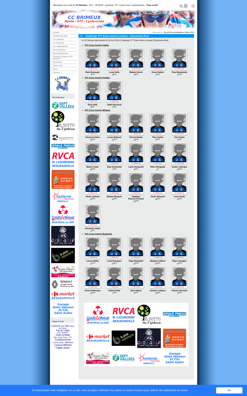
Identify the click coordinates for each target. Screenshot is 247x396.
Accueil (56, 32)
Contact (56, 72)
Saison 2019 (189, 32)
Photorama (57, 62)
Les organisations (60, 46)
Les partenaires (59, 50)
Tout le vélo (57, 65)
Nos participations (60, 53)
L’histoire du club (60, 36)
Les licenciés (58, 43)
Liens (55, 69)
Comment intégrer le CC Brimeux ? (63, 57)
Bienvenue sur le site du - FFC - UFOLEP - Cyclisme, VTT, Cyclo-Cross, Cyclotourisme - (105, 5)
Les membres (58, 39)
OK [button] (229, 390)
